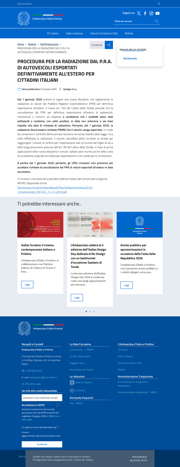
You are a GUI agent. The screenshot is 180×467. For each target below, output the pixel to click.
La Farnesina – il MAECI (82, 349)
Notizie (32, 44)
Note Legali (27, 419)
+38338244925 (34, 371)
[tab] (86, 311)
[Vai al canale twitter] (138, 13)
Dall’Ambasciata (49, 44)
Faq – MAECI (76, 403)
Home (20, 44)
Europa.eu (77, 390)
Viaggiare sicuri (77, 363)
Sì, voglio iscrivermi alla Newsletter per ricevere (39, 428)
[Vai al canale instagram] (150, 13)
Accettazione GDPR (33, 405)
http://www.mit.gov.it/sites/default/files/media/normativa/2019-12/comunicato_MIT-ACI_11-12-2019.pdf (55, 189)
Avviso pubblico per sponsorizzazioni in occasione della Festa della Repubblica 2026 (137, 251)
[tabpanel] (40, 260)
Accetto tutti (138, 460)
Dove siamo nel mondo (81, 369)
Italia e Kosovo (125, 356)
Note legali (24, 456)
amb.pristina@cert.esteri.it (43, 377)
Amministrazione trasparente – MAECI (138, 392)
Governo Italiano (24, 3)
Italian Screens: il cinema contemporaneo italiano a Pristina (38, 249)
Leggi (29, 284)
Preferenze (139, 457)
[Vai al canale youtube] (157, 13)
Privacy (56, 416)
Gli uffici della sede (31, 384)
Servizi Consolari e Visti (129, 363)
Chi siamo (123, 349)
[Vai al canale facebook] (144, 13)
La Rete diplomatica (80, 356)
